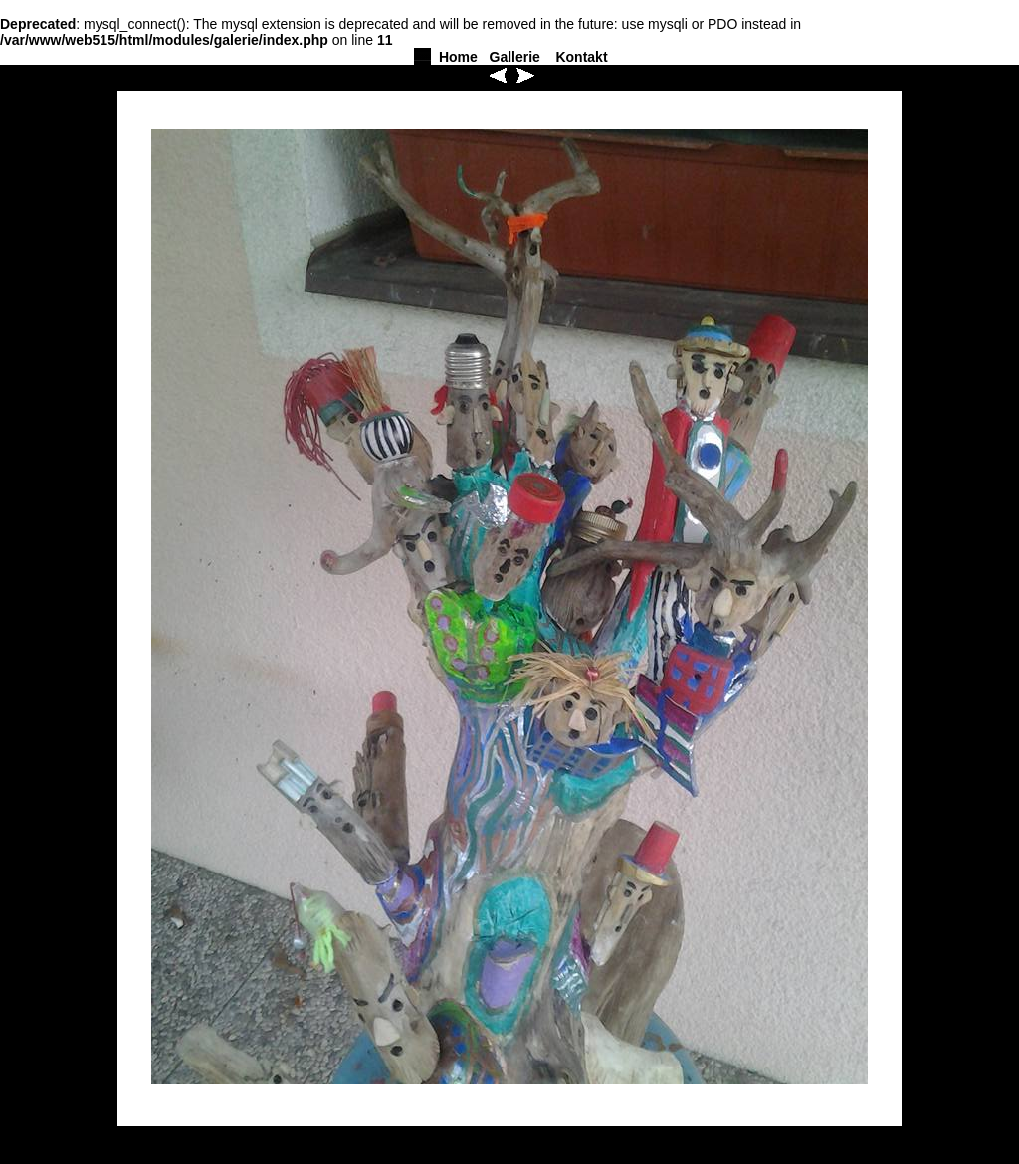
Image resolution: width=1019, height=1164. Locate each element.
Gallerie (515, 57)
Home (458, 57)
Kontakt (581, 57)
